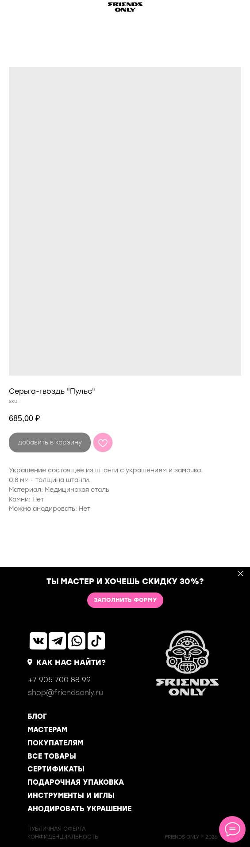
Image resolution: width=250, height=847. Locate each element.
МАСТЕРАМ (47, 729)
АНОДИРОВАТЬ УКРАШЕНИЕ (79, 809)
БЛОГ (37, 716)
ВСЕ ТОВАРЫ (51, 756)
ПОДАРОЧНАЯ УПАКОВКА (75, 782)
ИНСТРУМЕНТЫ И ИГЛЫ (71, 795)
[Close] (240, 573)
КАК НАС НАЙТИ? (71, 662)
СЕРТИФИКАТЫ (56, 769)
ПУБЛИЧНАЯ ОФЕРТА (56, 829)
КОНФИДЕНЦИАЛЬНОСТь (62, 837)
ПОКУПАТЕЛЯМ (55, 743)
